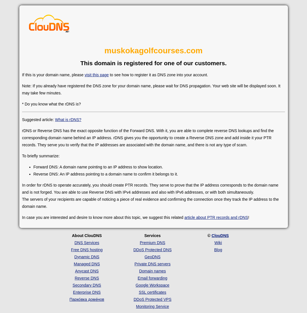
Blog (218, 250)
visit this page (97, 75)
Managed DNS (87, 264)
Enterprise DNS (87, 292)
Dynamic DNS (86, 257)
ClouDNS (220, 235)
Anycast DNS (87, 271)
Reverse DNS (87, 278)
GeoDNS (152, 257)
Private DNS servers (152, 264)
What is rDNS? (68, 119)
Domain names (152, 271)
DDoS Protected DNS (152, 250)
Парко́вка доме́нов (87, 299)
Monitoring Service (152, 306)
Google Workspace (152, 285)
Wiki (218, 242)
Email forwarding (152, 278)
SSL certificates (152, 292)
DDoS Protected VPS (152, 299)
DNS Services (86, 242)
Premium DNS (152, 242)
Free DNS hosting (87, 250)
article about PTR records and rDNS (216, 217)
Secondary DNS (86, 285)
